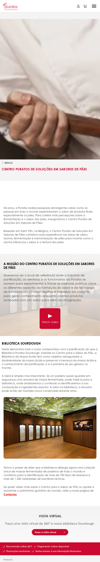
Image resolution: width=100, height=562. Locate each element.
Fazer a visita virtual (45, 532)
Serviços (8, 162)
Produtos (8, 559)
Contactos (10, 494)
